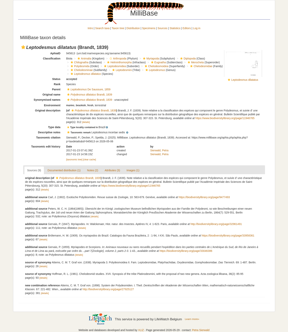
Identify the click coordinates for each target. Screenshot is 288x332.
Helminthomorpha (119, 62)
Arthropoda (117, 58)
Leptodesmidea (114, 66)
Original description (47, 110)
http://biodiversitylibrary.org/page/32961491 (216, 224)
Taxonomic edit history (45, 146)
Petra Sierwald (201, 330)
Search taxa (102, 28)
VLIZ (141, 330)
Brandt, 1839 (89, 94)
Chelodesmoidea (156, 66)
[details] (86, 122)
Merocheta (195, 62)
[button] (23, 47)
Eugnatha (158, 62)
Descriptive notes (49, 132)
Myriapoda (150, 58)
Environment (52, 105)
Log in (196, 28)
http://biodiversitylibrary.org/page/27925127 (108, 289)
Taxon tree (118, 28)
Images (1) (133, 170)
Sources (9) (34, 170)
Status (56, 79)
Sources (162, 28)
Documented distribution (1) (64, 170)
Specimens (148, 28)
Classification (51, 58)
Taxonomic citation (48, 137)
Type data (54, 127)
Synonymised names (47, 99)
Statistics (175, 28)
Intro (90, 28)
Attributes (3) (112, 170)
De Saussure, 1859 (88, 89)
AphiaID (55, 53)
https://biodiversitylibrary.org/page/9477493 (204, 197)
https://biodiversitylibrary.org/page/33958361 (228, 235)
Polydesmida (79, 66)
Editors (186, 28)
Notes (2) (92, 170)
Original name (51, 94)
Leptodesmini (121, 70)
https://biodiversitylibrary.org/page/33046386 (186, 250)
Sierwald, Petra (159, 150)
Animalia (84, 58)
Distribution (133, 28)
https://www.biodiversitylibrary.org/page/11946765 (224, 118)
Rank (57, 84)
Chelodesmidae (200, 66)
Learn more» (192, 319)
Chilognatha (79, 62)
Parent (56, 89)
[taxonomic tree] (74, 159)
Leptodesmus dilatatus (244, 79)
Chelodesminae (81, 70)
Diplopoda (187, 58)
